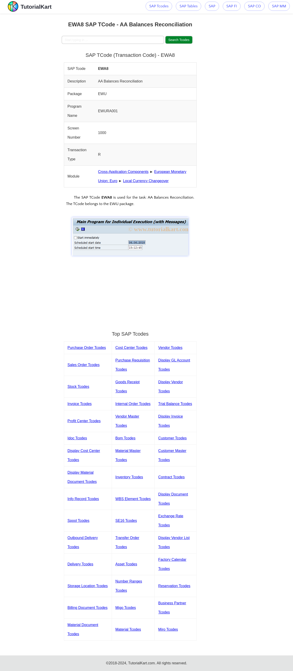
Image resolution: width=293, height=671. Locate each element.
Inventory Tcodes (129, 477)
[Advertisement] (31, 82)
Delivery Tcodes (80, 564)
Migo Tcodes (125, 608)
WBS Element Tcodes (133, 499)
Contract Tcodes (171, 477)
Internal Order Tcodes (133, 404)
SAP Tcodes (158, 6)
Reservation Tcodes (174, 586)
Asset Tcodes (126, 564)
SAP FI (231, 6)
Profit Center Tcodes (84, 421)
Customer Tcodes (172, 438)
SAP (212, 6)
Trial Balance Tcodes (175, 404)
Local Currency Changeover (145, 181)
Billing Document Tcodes (88, 608)
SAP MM (279, 6)
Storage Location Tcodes (88, 586)
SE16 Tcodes (126, 521)
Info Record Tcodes (83, 499)
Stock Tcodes (78, 387)
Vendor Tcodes (170, 348)
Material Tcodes (128, 629)
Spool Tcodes (79, 521)
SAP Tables (188, 6)
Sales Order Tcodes (84, 365)
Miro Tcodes (168, 629)
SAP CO (254, 6)
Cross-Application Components (123, 172)
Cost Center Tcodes (131, 348)
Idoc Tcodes (77, 438)
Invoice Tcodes (80, 404)
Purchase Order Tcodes (87, 348)
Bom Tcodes (125, 438)
